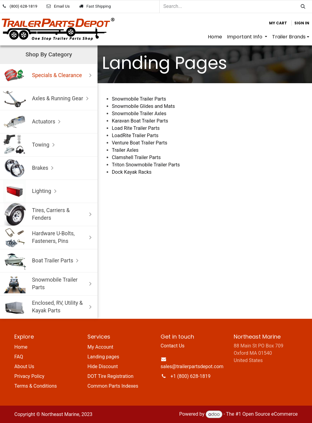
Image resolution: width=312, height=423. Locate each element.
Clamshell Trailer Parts (137, 157)
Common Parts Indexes (112, 386)
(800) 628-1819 (23, 6)
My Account (100, 347)
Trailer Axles (125, 150)
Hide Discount (102, 366)
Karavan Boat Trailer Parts (140, 121)
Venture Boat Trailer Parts (139, 143)
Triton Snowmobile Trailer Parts (146, 165)
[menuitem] (215, 37)
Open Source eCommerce (270, 414)
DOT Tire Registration (110, 376)
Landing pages (103, 357)
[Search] (303, 6)
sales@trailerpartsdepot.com (192, 366)
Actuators (33, 121)
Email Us (62, 6)
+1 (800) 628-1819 (191, 376)
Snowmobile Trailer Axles (139, 113)
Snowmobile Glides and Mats (143, 106)
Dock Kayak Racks (131, 172)
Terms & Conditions (35, 386)
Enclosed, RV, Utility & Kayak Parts (48, 307)
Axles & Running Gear (47, 98)
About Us (24, 366)
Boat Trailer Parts (42, 260)
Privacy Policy (29, 376)
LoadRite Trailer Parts (135, 135)
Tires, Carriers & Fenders (48, 214)
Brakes (29, 168)
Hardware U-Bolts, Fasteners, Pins (48, 237)
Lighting (31, 191)
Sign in (301, 23)
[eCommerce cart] (278, 23)
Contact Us (173, 346)
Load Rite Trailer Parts (136, 128)
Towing (30, 144)
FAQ (18, 357)
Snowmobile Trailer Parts (48, 283)
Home (20, 347)
